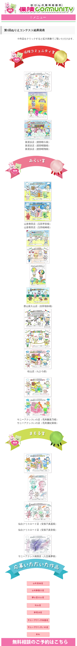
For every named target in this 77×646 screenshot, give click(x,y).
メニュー (39, 17)
